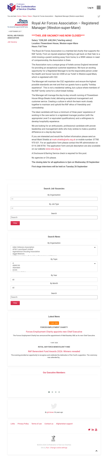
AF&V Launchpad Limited (52, 249)
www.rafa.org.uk (53, 149)
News (25, 16)
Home (19, 16)
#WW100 (52, 265)
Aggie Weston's (52, 254)
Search (54, 213)
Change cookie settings (58, 448)
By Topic (54, 259)
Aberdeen (52, 268)
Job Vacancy (12, 42)
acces (52, 270)
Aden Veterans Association (52, 247)
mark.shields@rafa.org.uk (63, 139)
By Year (54, 275)
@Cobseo (50, 412)
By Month (54, 283)
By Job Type (54, 204)
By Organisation (54, 195)
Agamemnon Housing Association (52, 251)
